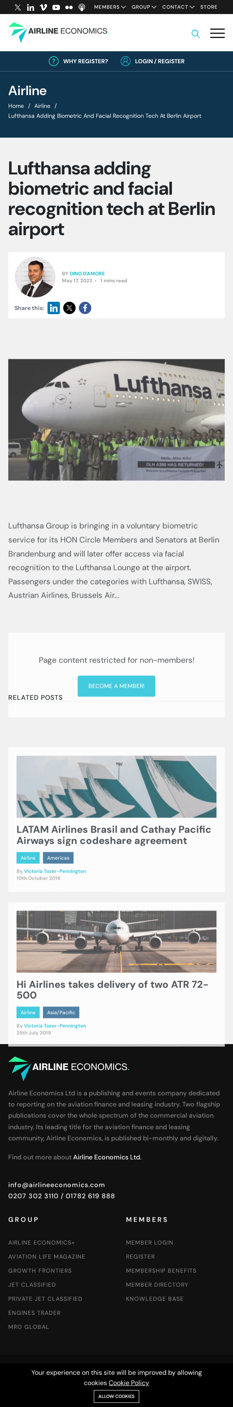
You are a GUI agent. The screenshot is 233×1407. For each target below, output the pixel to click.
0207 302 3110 (33, 1196)
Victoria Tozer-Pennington (55, 912)
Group (141, 7)
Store (209, 7)
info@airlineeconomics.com (56, 1184)
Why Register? (85, 61)
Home (16, 106)
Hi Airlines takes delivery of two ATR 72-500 (113, 1030)
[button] (217, 35)
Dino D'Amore (87, 274)
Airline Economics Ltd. (107, 1157)
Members (107, 7)
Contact (175, 7)
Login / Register (160, 61)
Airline (42, 106)
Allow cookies (116, 1396)
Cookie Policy (129, 1382)
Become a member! (116, 742)
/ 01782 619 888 (87, 1196)
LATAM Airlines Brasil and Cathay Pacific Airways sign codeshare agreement (114, 876)
